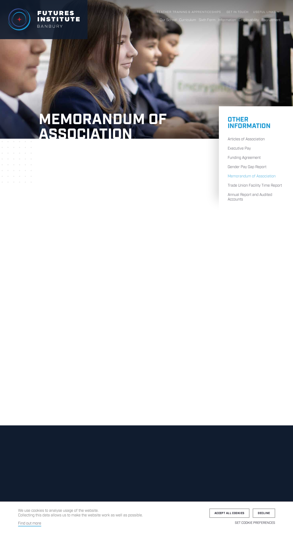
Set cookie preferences (255, 523)
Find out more (29, 523)
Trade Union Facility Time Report (255, 185)
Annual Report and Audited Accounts (250, 197)
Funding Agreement (244, 157)
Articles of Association (246, 139)
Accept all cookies (229, 513)
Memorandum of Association (252, 176)
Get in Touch (238, 12)
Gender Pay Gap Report (247, 167)
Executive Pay (239, 148)
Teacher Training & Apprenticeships (189, 12)
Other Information (249, 122)
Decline (264, 513)
